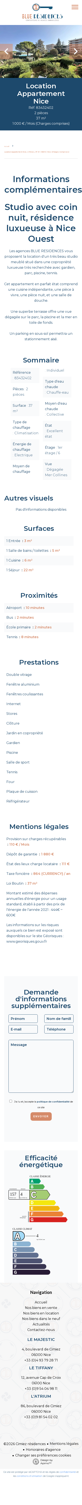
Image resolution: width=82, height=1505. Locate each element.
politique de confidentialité (53, 1101)
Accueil (6, 146)
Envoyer (41, 1116)
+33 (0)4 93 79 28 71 (41, 1360)
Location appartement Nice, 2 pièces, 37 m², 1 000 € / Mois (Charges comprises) (36, 152)
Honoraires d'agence (43, 1450)
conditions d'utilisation (29, 1476)
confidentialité (68, 1471)
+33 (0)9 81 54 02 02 (41, 1417)
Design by (42, 1461)
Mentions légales (64, 1444)
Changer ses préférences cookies (43, 1455)
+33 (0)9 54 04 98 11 (41, 1389)
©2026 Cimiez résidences (25, 1444)
